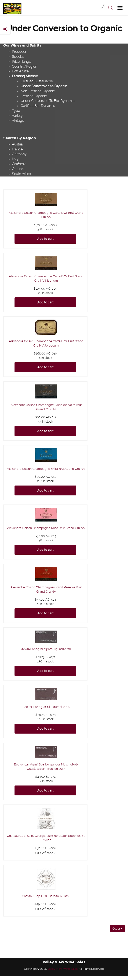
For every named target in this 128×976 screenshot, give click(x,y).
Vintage (18, 121)
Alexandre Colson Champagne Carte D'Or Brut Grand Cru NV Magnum (46, 278)
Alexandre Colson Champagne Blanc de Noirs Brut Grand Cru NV (46, 407)
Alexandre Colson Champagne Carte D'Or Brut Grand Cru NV (46, 215)
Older (117, 928)
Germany (19, 154)
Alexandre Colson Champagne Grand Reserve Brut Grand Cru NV (46, 589)
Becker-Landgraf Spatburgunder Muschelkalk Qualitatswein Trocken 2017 (46, 766)
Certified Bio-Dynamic (38, 106)
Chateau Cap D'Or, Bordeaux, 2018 (46, 896)
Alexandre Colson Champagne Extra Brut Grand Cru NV (46, 468)
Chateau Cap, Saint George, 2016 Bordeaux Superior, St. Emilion (46, 838)
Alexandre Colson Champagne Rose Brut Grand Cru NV (46, 528)
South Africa (21, 174)
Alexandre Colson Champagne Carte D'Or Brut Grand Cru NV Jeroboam (46, 343)
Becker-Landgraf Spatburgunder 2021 (46, 649)
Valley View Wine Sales (62, 968)
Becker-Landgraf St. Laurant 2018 (46, 707)
